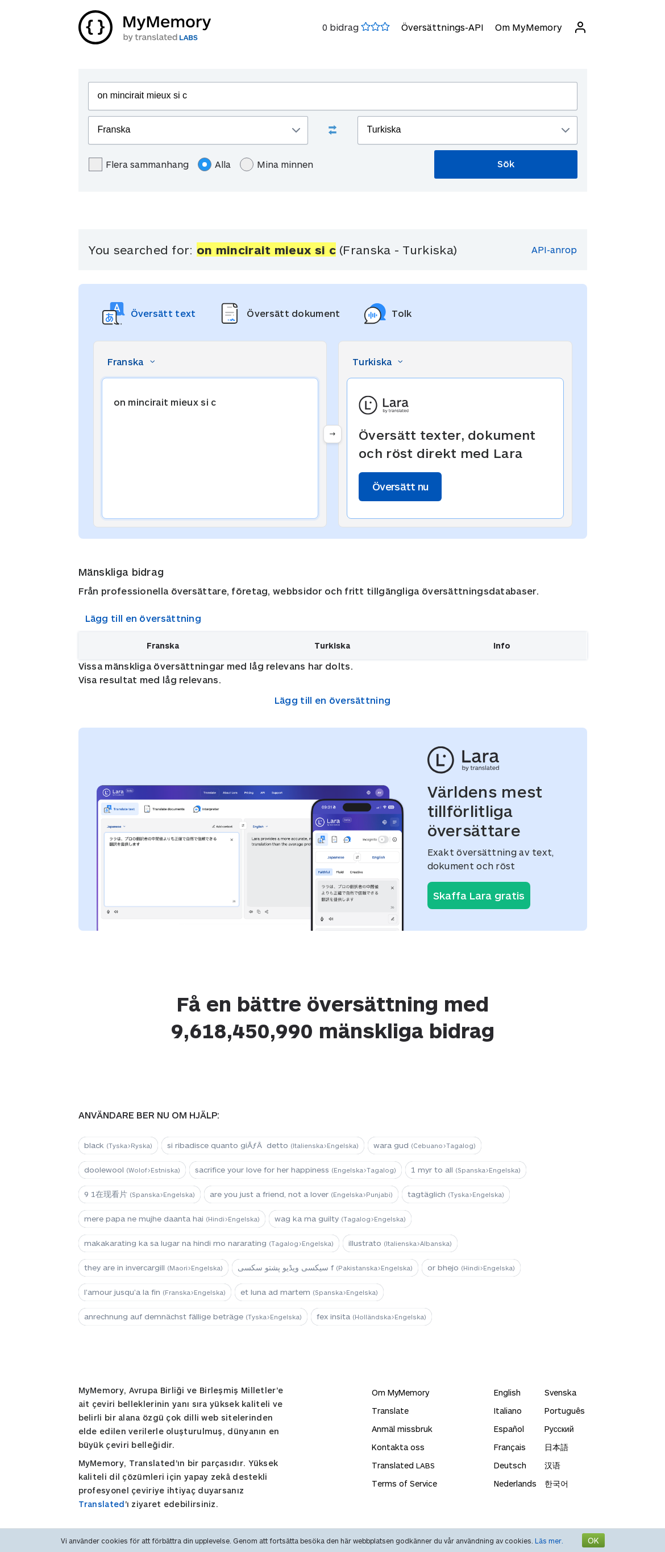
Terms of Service (404, 1483)
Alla (214, 164)
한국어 (556, 1483)
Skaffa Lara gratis (479, 895)
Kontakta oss (398, 1447)
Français (510, 1447)
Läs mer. (549, 1541)
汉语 (552, 1465)
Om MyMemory (528, 27)
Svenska (560, 1392)
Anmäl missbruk (402, 1429)
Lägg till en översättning (143, 618)
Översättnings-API (442, 27)
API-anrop (554, 249)
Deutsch (510, 1465)
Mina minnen (276, 164)
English (507, 1392)
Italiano (508, 1410)
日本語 (556, 1447)
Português (565, 1410)
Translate (390, 1410)
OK (593, 1540)
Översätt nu (400, 486)
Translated (101, 1504)
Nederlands (515, 1483)
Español (509, 1429)
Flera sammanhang (139, 164)
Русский (559, 1429)
